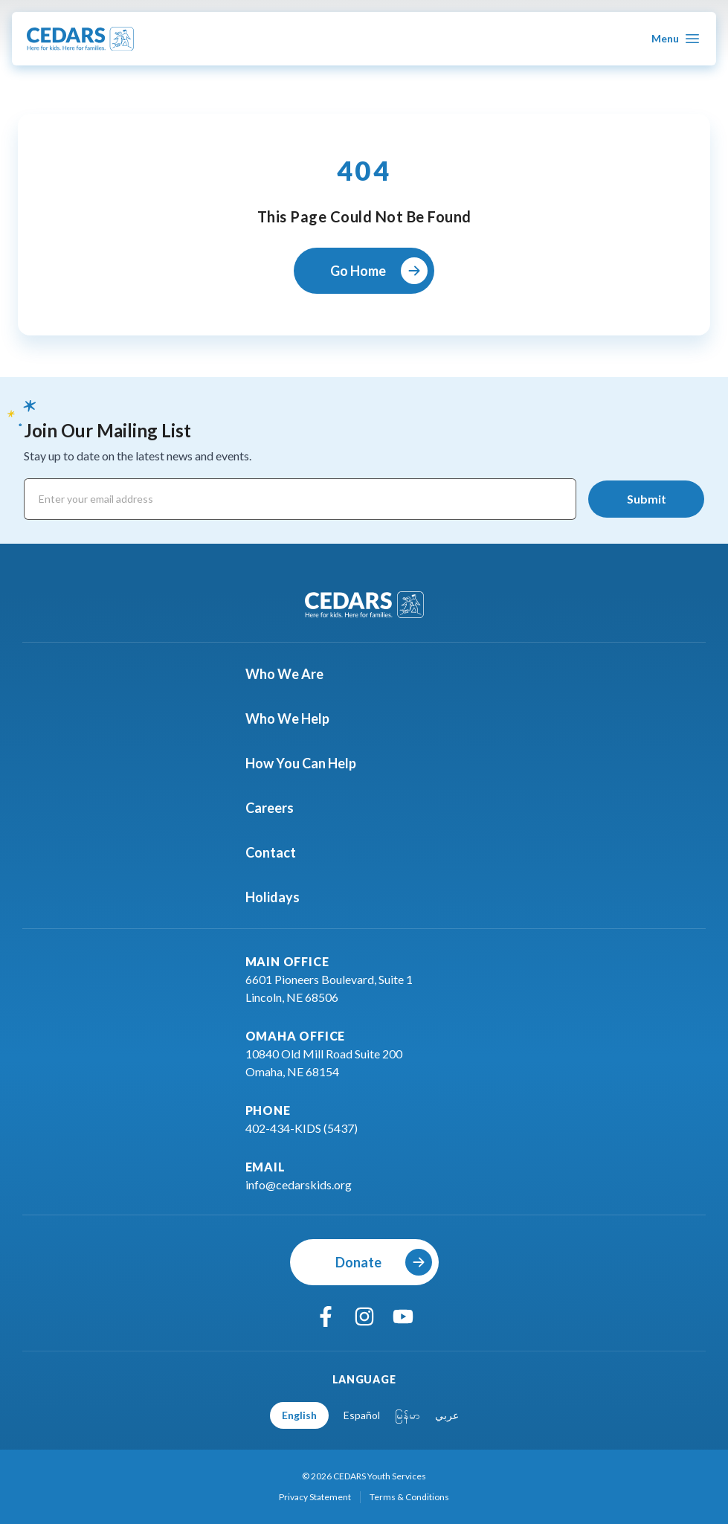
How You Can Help (309, 763)
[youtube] (403, 1316)
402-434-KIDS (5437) (301, 1128)
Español (362, 1415)
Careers (278, 808)
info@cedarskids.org (298, 1184)
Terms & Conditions (409, 1496)
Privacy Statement (315, 1496)
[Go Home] (364, 271)
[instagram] (364, 1316)
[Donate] (364, 1262)
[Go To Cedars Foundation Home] (364, 604)
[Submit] (646, 499)
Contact (279, 852)
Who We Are (293, 674)
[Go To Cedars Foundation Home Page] (80, 38)
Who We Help (296, 718)
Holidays (281, 897)
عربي (447, 1415)
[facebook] (325, 1316)
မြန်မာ (407, 1415)
